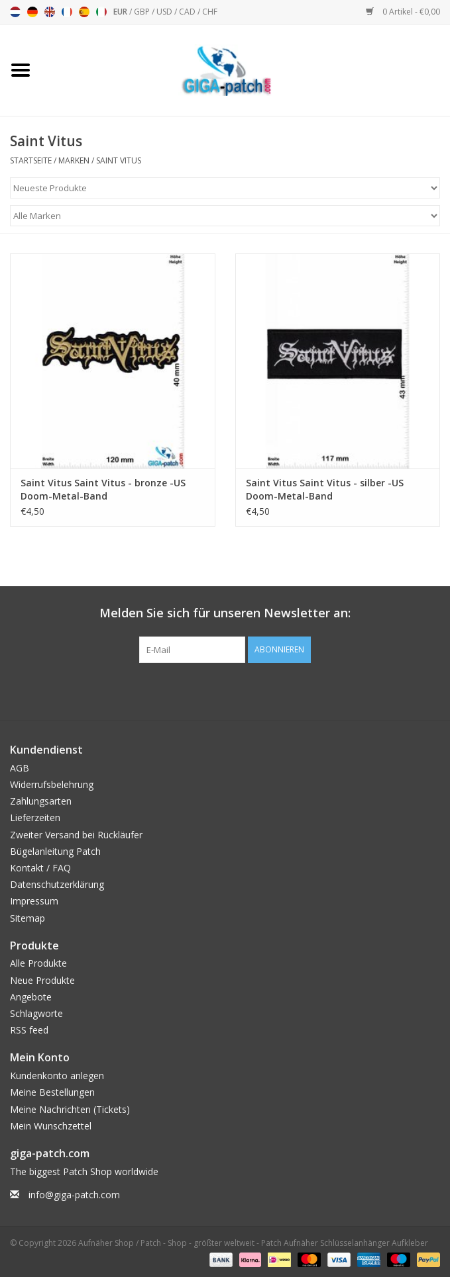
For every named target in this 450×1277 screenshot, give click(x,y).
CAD (188, 11)
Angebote (31, 997)
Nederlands (15, 12)
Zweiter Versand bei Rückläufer (76, 834)
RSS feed (29, 1030)
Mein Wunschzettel (50, 1126)
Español (84, 12)
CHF (209, 11)
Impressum (34, 901)
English (49, 12)
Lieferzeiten (35, 817)
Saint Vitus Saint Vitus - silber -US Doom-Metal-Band (325, 489)
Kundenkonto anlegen (57, 1075)
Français (67, 12)
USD (165, 11)
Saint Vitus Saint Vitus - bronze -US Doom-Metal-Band (103, 489)
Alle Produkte (38, 963)
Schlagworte (36, 1013)
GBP (143, 11)
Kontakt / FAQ (40, 867)
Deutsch (32, 12)
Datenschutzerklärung (57, 884)
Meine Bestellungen (52, 1092)
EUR (121, 11)
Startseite (31, 160)
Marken (73, 160)
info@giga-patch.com (74, 1194)
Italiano (101, 12)
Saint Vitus (118, 160)
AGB (19, 768)
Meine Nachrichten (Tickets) (70, 1109)
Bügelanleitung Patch (55, 851)
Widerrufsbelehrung (51, 784)
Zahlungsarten (41, 801)
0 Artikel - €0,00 (403, 11)
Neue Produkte (42, 980)
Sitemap (27, 918)
